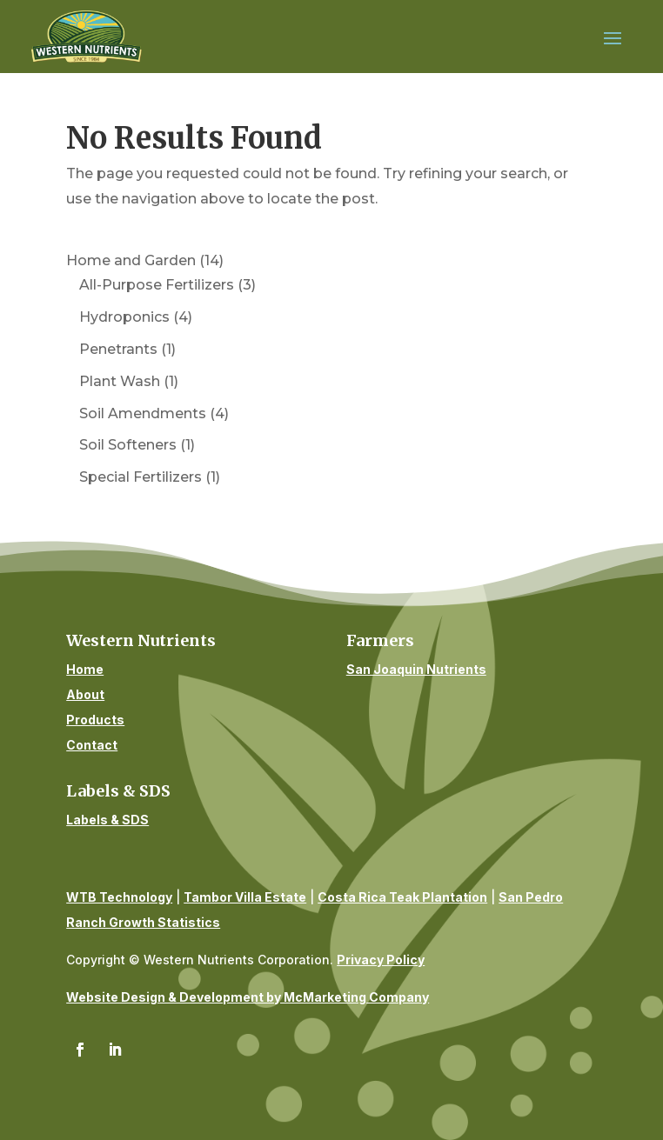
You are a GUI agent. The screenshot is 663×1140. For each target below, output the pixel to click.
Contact (91, 744)
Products (95, 719)
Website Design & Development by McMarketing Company (247, 997)
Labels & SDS (107, 819)
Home (85, 669)
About (85, 694)
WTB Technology (119, 897)
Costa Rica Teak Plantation (402, 897)
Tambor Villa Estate (245, 897)
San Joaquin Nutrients (416, 669)
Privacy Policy (381, 959)
